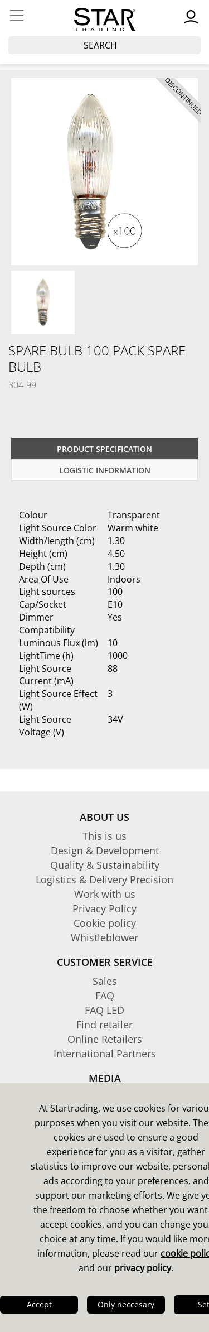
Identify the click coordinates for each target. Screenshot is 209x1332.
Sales (105, 981)
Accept (39, 1304)
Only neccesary (126, 1304)
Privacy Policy (104, 908)
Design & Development (105, 850)
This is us (104, 836)
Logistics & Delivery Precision (104, 879)
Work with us (104, 894)
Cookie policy (105, 923)
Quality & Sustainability (104, 865)
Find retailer (104, 1024)
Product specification (104, 449)
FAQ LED (104, 1010)
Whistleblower (104, 937)
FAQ (104, 995)
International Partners (105, 1053)
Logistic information (104, 470)
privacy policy (142, 1268)
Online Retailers (104, 1039)
